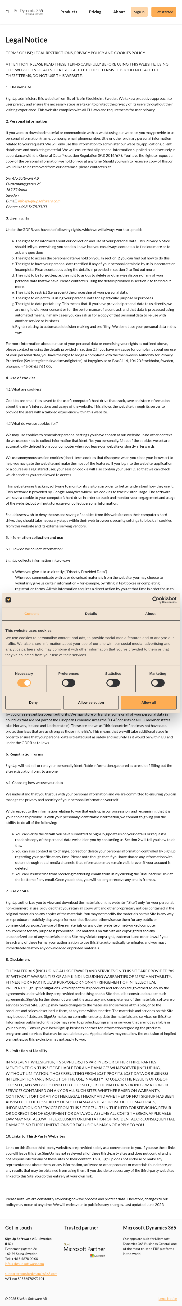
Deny (33, 702)
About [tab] (150, 614)
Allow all (148, 702)
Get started (164, 12)
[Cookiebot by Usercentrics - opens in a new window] (156, 599)
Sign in (139, 12)
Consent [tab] (31, 614)
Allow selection (91, 702)
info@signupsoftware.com (39, 201)
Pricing (102, 12)
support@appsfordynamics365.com (31, 1274)
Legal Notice (168, 1298)
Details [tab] (91, 614)
